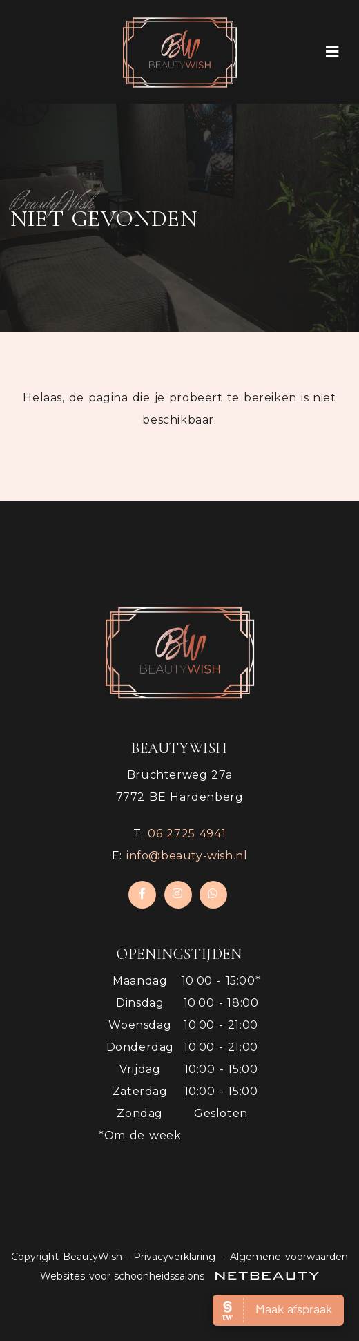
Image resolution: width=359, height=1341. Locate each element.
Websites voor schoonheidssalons (179, 1276)
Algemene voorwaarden (289, 1256)
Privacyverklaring (174, 1256)
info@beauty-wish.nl (186, 855)
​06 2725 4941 (187, 833)
